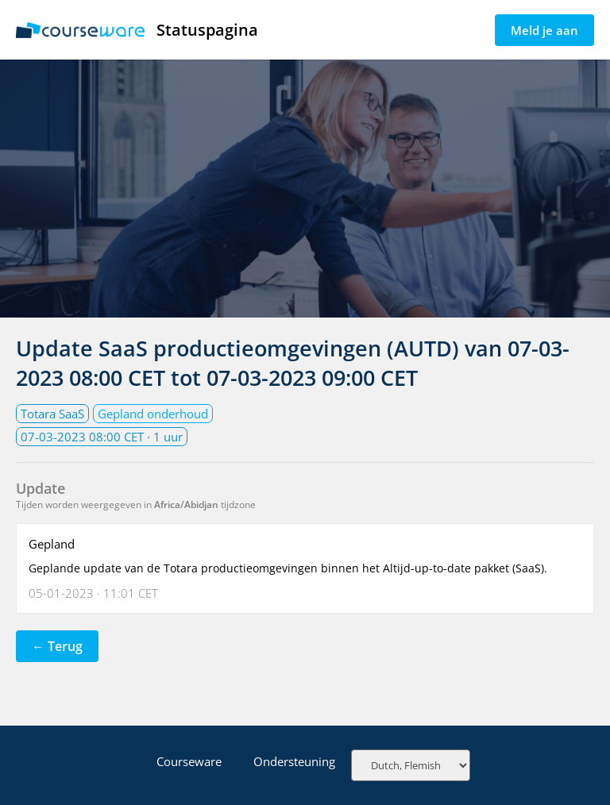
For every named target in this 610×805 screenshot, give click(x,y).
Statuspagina (137, 29)
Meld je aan (544, 30)
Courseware (189, 761)
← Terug (57, 646)
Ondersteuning (294, 761)
